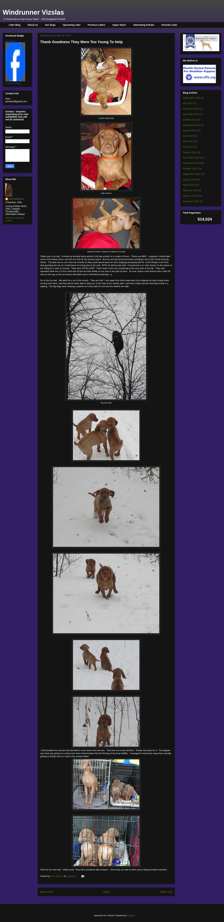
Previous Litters (96, 25)
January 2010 (190, 195)
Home (106, 891)
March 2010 (189, 185)
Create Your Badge (13, 83)
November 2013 (191, 114)
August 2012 (189, 130)
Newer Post (47, 891)
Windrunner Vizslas (33, 12)
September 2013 (191, 125)
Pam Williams (10, 41)
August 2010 (189, 179)
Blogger (130, 915)
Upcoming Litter (71, 25)
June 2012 (188, 141)
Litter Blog (14, 25)
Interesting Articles (143, 25)
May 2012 (188, 147)
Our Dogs (50, 25)
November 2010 (191, 163)
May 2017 (188, 103)
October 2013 (190, 119)
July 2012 (188, 136)
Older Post (166, 891)
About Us (33, 25)
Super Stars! (119, 25)
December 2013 (191, 108)
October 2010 (190, 168)
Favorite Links (169, 25)
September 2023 (191, 98)
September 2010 (191, 174)
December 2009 (191, 201)
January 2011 (190, 152)
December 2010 (191, 157)
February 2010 (190, 190)
